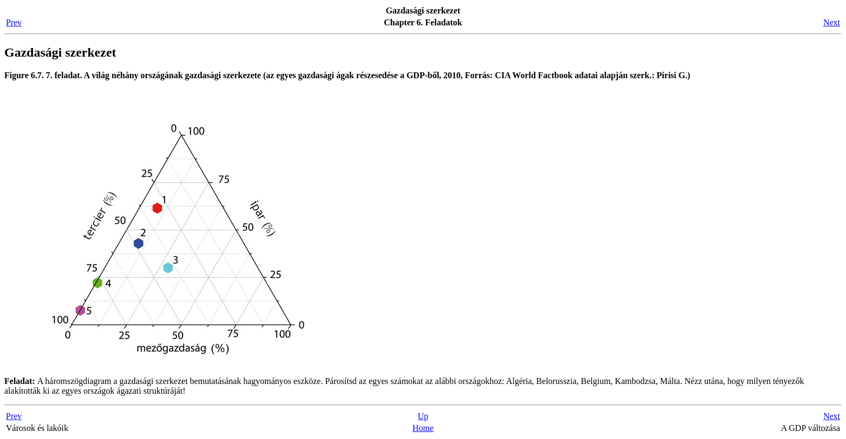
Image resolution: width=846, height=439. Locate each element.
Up (423, 416)
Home (422, 428)
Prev (14, 22)
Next (831, 22)
